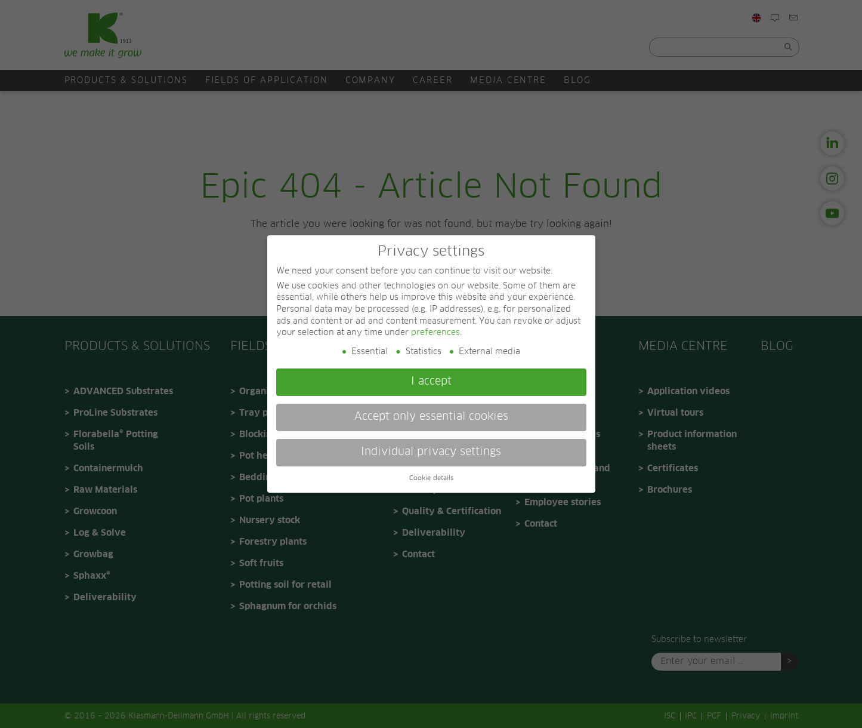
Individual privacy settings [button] (431, 452)
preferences (435, 332)
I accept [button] (431, 381)
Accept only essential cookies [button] (431, 416)
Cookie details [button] (431, 478)
